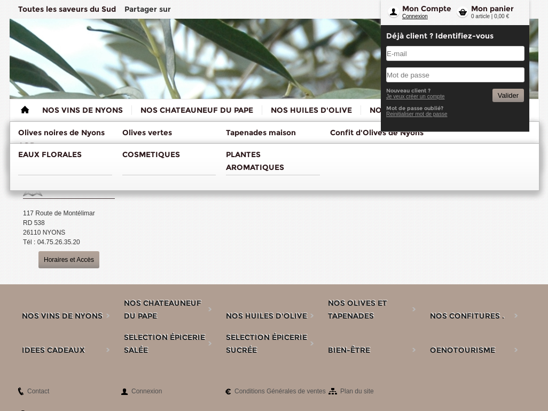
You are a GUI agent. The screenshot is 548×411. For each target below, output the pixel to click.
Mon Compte (426, 8)
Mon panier (492, 8)
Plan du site (357, 391)
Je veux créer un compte (415, 96)
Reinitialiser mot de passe (417, 114)
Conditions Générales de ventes (280, 391)
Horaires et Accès (69, 259)
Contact (38, 391)
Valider (508, 95)
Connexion (415, 16)
